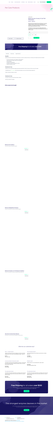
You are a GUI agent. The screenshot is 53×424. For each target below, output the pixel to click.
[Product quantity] (30, 38)
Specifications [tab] (18, 53)
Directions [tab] (12, 53)
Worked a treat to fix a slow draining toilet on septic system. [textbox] (35, 362)
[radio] (29, 35)
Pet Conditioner (13, 70)
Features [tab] (7, 53)
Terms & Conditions (21, 421)
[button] (12, 2)
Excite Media (18, 420)
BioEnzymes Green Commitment (9, 421)
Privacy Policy (16, 421)
